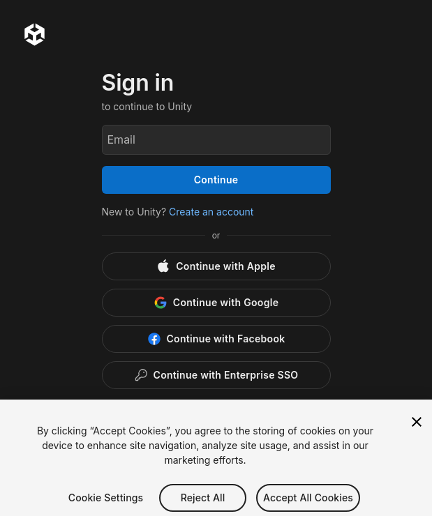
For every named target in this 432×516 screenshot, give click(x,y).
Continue (216, 179)
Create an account (211, 212)
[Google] (216, 303)
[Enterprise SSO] (216, 375)
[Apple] (216, 266)
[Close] (416, 435)
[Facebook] (216, 339)
